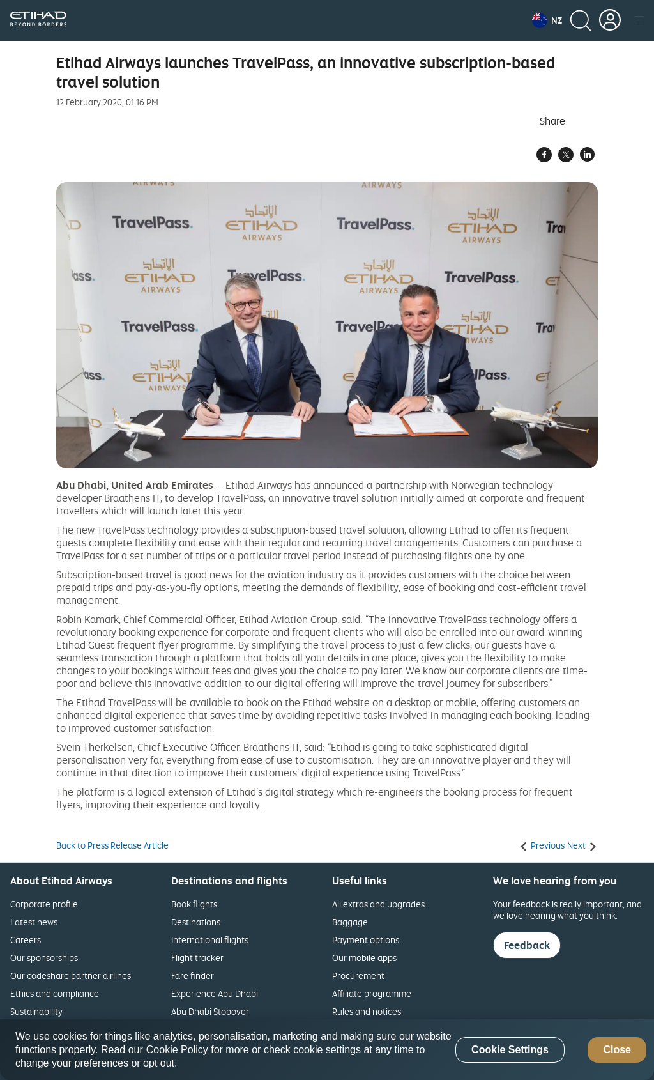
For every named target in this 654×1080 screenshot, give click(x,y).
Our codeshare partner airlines (70, 975)
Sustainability (36, 1011)
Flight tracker (197, 958)
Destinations (195, 922)
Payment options (365, 940)
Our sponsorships (44, 958)
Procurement (358, 975)
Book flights (194, 904)
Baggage (350, 922)
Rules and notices (366, 1011)
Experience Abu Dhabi (214, 993)
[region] (327, 1049)
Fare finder (192, 975)
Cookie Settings (510, 1049)
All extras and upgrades (378, 904)
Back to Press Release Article (112, 845)
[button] (547, 20)
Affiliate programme (371, 993)
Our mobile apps (364, 958)
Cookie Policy (177, 1049)
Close (617, 1049)
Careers (25, 940)
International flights (209, 940)
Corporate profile (44, 904)
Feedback (527, 945)
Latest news (33, 922)
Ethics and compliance (54, 993)
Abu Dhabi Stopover (210, 1011)
